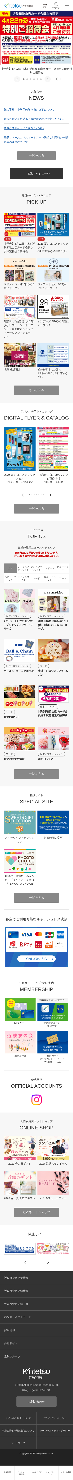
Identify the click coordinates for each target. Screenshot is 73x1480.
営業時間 (7, 1472)
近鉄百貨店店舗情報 (16, 1290)
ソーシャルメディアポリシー (55, 1430)
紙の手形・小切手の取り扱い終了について (29, 109)
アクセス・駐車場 (22, 1473)
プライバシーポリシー (54, 1418)
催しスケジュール (38, 173)
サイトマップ (18, 1443)
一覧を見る (36, 155)
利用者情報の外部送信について (18, 1430)
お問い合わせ (36, 1401)
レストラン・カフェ (51, 1473)
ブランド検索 (66, 1472)
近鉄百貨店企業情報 (16, 1277)
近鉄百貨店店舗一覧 (16, 1303)
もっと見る (36, 390)
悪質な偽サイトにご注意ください (24, 128)
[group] (20, 455)
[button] (17, 79)
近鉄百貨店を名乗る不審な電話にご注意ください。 (34, 118)
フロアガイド (36, 1472)
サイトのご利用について (18, 1418)
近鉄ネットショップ (36, 1212)
